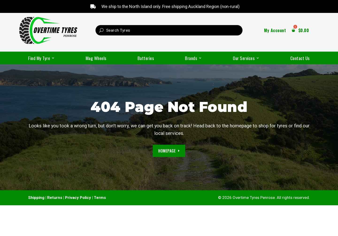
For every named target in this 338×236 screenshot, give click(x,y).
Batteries (146, 58)
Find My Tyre (39, 58)
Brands (191, 58)
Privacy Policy (78, 197)
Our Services (244, 58)
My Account (275, 31)
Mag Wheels (96, 58)
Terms (100, 197)
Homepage (167, 151)
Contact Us (300, 58)
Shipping (36, 197)
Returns (54, 197)
